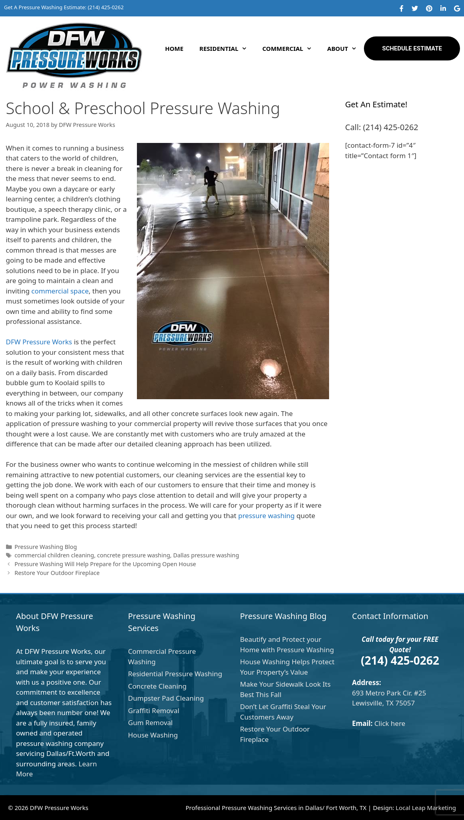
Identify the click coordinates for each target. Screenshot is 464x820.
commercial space (59, 290)
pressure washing (266, 515)
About (345, 48)
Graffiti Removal (153, 710)
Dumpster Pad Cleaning (166, 698)
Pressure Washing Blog (45, 547)
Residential (226, 48)
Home (174, 48)
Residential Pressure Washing (175, 673)
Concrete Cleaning (157, 686)
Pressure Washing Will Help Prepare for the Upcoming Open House (105, 564)
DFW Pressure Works (39, 341)
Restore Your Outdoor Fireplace (57, 573)
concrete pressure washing (133, 555)
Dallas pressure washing (206, 555)
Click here (390, 723)
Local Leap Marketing (426, 808)
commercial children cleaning (54, 555)
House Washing (153, 735)
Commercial (290, 48)
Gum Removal (150, 722)
